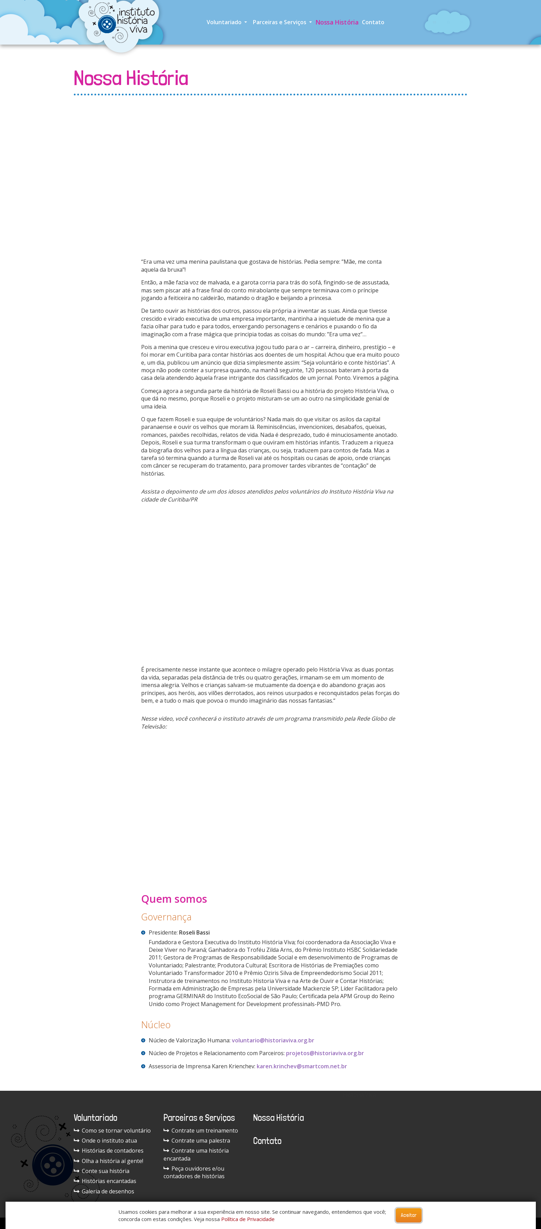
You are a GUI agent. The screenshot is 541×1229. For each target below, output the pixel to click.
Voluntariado (225, 22)
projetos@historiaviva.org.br (325, 1053)
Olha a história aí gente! (108, 1161)
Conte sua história (101, 1171)
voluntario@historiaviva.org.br (273, 1040)
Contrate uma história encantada (196, 1154)
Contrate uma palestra (197, 1140)
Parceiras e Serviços (280, 22)
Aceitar (408, 1215)
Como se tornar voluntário (112, 1130)
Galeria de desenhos (104, 1191)
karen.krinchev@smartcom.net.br (302, 1066)
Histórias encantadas (105, 1181)
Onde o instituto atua (105, 1140)
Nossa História (336, 22)
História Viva (359, 1094)
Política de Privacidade (248, 1219)
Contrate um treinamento (201, 1130)
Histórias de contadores (109, 1150)
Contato (373, 22)
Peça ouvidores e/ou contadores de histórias (194, 1172)
